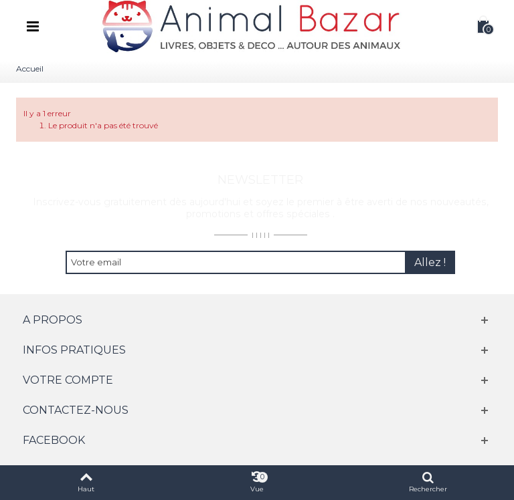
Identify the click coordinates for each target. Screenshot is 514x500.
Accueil (30, 69)
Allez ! (430, 262)
